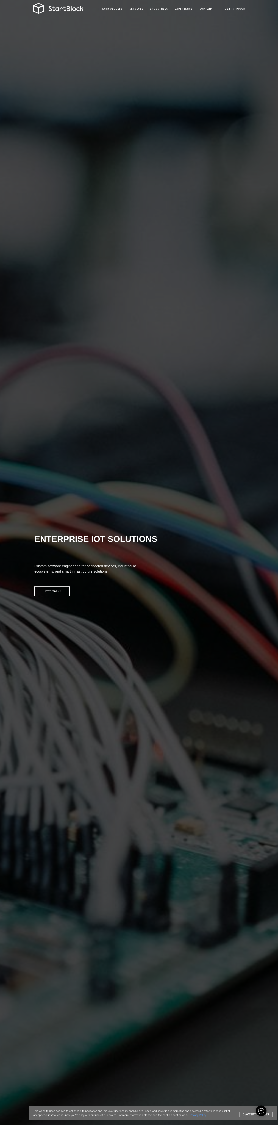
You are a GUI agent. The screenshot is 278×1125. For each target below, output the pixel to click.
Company (206, 8)
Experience (184, 8)
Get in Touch (235, 8)
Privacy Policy (198, 1115)
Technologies (111, 8)
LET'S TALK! (52, 591)
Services (136, 8)
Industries (159, 8)
